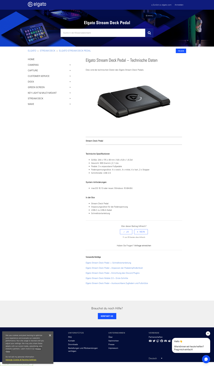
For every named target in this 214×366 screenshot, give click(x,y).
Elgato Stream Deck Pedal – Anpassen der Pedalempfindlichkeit (114, 268)
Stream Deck (47, 50)
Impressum (113, 348)
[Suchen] (107, 33)
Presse (111, 344)
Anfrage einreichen (142, 245)
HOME (31, 59)
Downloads (73, 344)
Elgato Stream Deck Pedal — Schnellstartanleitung (108, 262)
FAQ (70, 337)
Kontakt (71, 341)
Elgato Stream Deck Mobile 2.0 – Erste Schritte (107, 278)
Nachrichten (113, 341)
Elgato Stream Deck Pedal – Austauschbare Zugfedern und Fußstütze (117, 283)
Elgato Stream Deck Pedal (75, 50)
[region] (27, 347)
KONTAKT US (107, 316)
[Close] (50, 335)
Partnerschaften (156, 337)
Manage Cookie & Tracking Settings (21, 360)
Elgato (32, 50)
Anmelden (179, 5)
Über (110, 337)
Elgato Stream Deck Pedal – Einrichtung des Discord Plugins (113, 273)
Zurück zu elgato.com (161, 5)
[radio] (126, 231)
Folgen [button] (181, 51)
